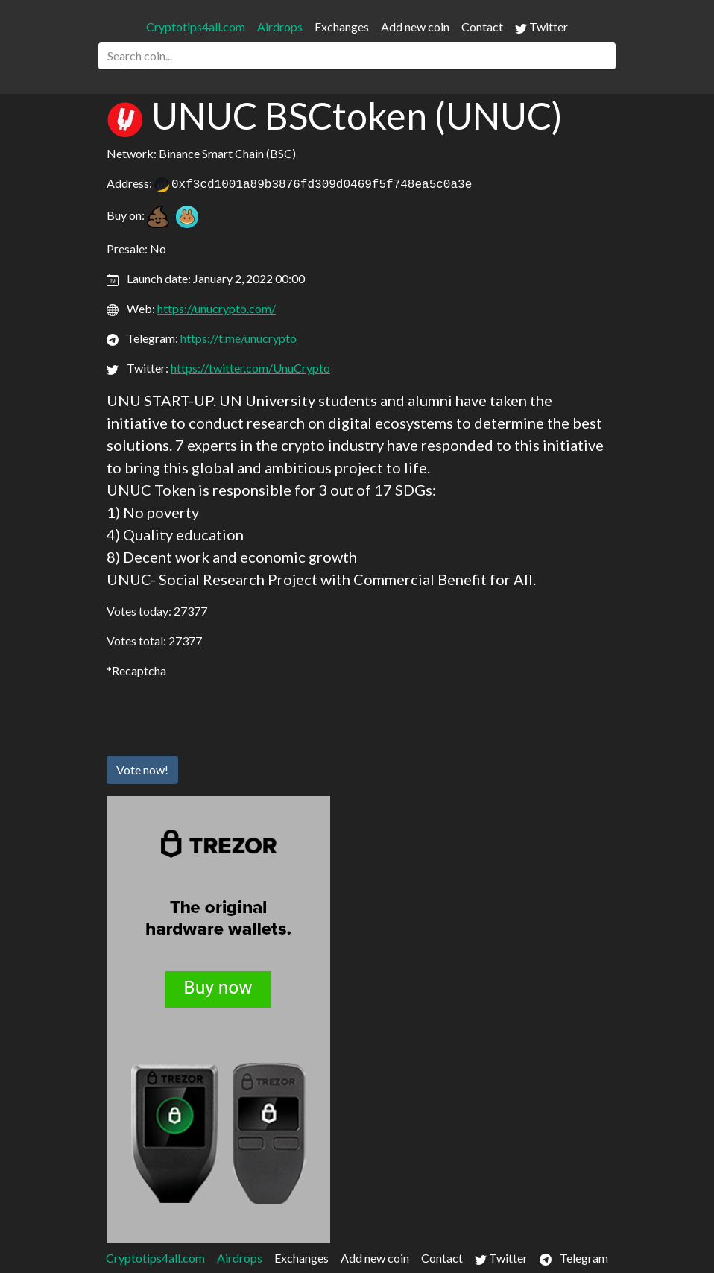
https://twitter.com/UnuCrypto (250, 368)
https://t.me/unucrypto (238, 338)
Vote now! (142, 769)
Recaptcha (139, 670)
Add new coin (415, 26)
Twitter (541, 26)
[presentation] (220, 715)
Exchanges (342, 26)
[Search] (357, 56)
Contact (482, 26)
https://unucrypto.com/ (216, 308)
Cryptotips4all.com (195, 26)
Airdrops (280, 26)
